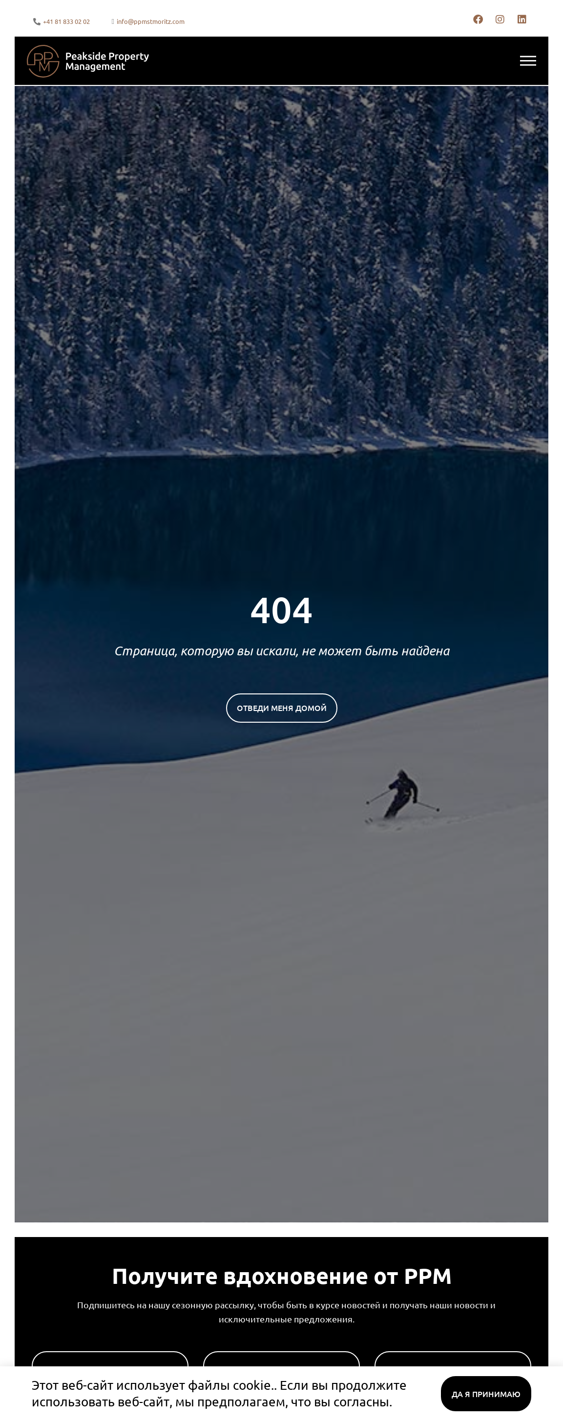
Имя (41, 1347)
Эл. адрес (396, 1347)
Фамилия (224, 1347)
